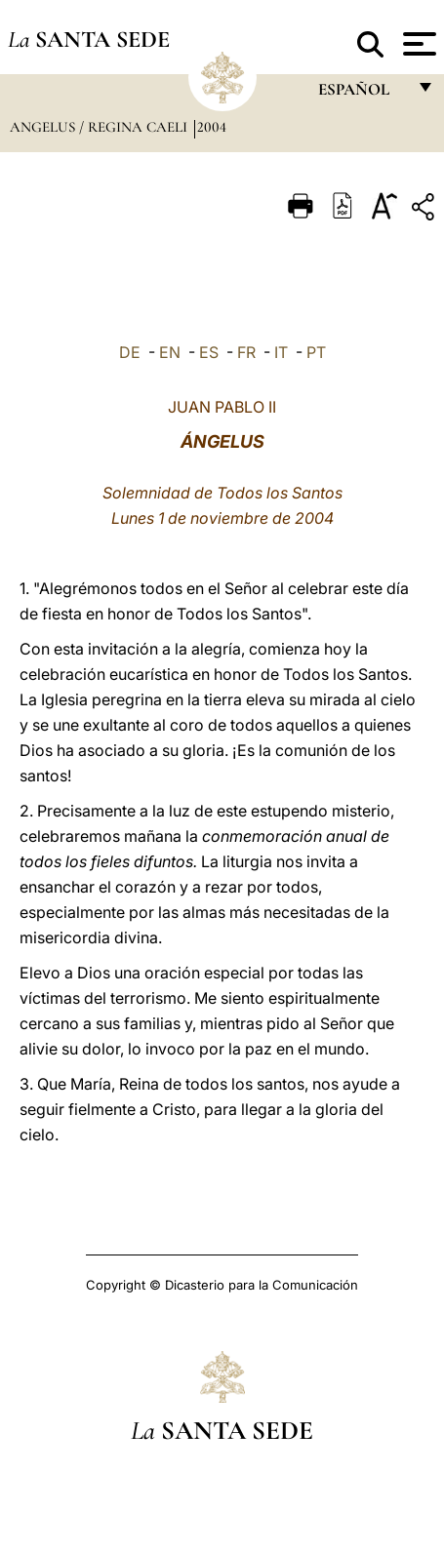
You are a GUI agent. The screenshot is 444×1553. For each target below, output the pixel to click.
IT (281, 352)
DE (130, 352)
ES (209, 352)
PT (316, 352)
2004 (211, 127)
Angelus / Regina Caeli (100, 127)
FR (246, 352)
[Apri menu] (417, 43)
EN (170, 352)
